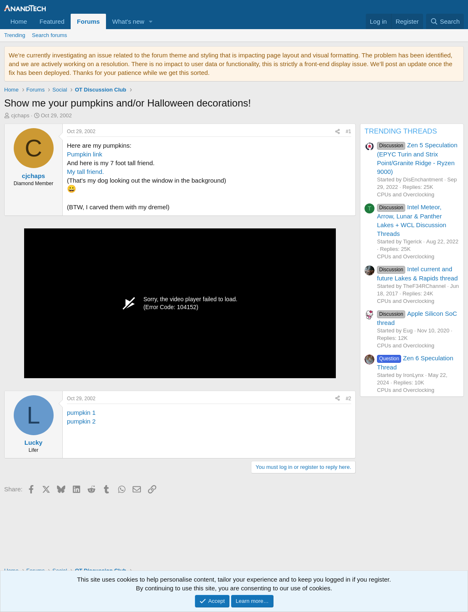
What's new (128, 21)
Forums (88, 21)
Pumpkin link (84, 154)
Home (18, 21)
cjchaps (20, 115)
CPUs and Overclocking (405, 194)
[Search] (445, 21)
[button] (151, 21)
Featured (51, 21)
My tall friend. (85, 171)
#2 (348, 398)
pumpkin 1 (81, 412)
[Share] (337, 131)
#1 (348, 131)
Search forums (49, 35)
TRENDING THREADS (401, 131)
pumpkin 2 (81, 421)
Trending (14, 35)
